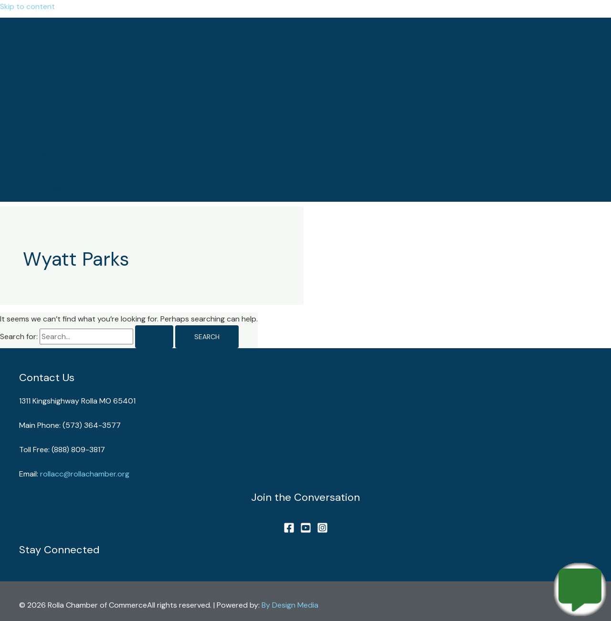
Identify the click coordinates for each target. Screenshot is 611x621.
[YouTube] (305, 531)
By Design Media (290, 605)
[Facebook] (289, 531)
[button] (37, 190)
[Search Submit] (154, 336)
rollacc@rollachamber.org (84, 474)
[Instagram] (322, 531)
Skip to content (27, 6)
